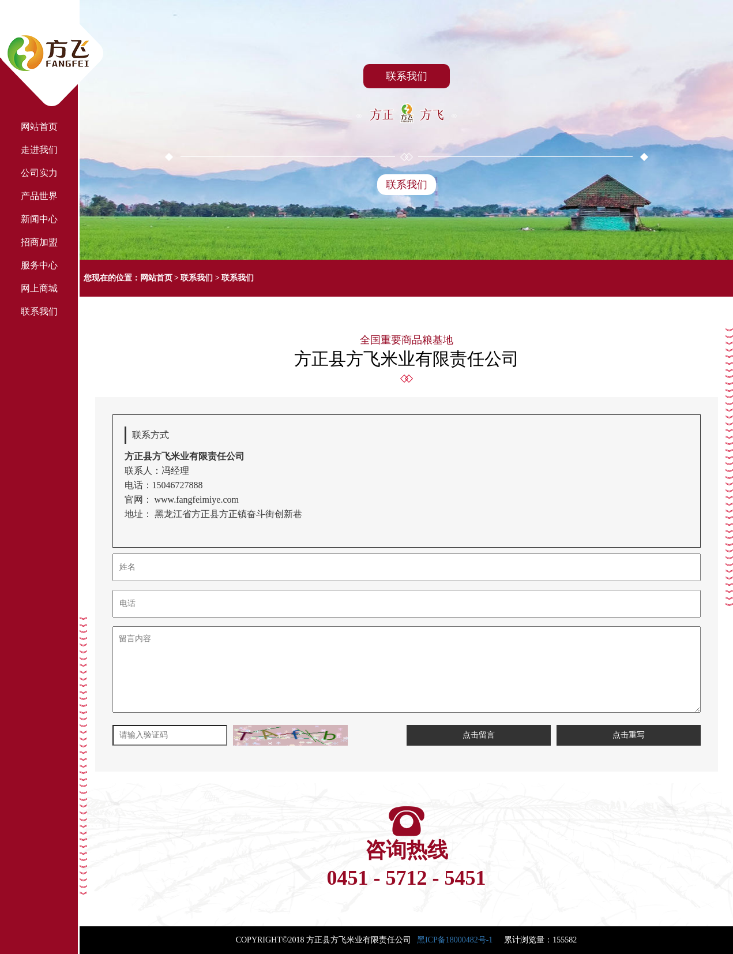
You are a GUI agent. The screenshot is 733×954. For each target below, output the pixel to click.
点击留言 (479, 735)
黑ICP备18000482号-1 (455, 940)
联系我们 (406, 184)
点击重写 (628, 735)
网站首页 (156, 278)
